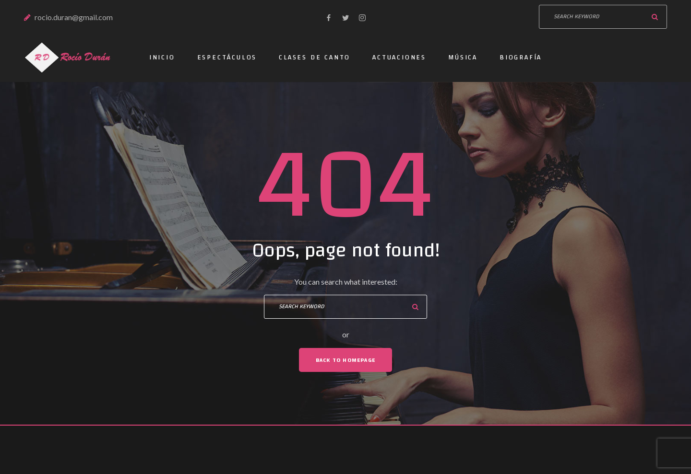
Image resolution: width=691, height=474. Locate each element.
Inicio (162, 57)
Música (462, 57)
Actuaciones (399, 57)
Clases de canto (314, 57)
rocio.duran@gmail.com (74, 17)
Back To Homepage (345, 360)
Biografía (521, 57)
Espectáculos (227, 57)
